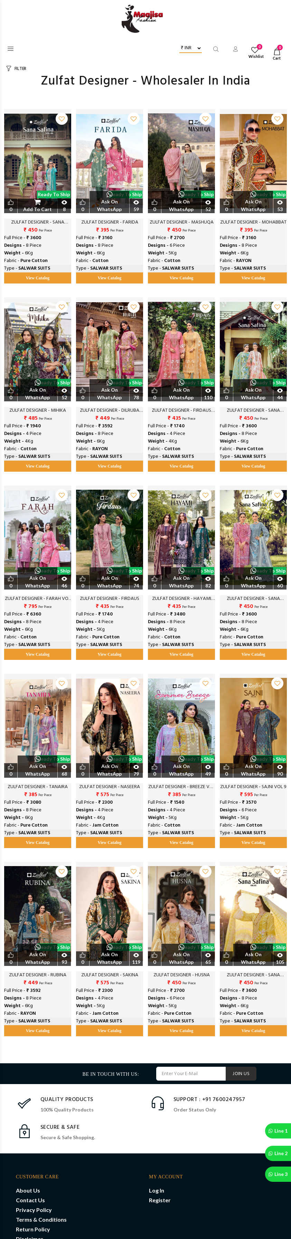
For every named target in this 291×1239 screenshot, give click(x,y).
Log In (156, 1190)
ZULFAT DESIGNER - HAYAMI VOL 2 (181, 599)
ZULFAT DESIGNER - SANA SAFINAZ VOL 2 (253, 975)
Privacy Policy (34, 1209)
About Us (28, 1190)
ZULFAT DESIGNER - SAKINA (109, 975)
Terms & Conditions (41, 1219)
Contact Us (30, 1200)
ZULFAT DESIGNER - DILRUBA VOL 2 (109, 411)
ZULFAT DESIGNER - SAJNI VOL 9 (253, 787)
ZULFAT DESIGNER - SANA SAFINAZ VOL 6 (37, 222)
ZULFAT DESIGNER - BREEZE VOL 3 (181, 787)
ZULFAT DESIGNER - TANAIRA (38, 787)
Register (160, 1200)
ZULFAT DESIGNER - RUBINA (37, 975)
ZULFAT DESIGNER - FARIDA (109, 222)
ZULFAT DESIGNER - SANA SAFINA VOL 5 (253, 411)
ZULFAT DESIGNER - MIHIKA (37, 411)
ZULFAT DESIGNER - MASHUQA (182, 222)
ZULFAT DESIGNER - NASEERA (109, 787)
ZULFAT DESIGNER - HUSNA (181, 975)
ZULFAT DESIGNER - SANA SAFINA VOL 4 (253, 599)
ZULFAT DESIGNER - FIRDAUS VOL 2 (181, 411)
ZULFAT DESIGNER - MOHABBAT (253, 222)
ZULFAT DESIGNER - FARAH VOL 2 (38, 599)
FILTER (20, 68)
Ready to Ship (54, 194)
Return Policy (33, 1229)
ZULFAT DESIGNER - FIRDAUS (109, 599)
